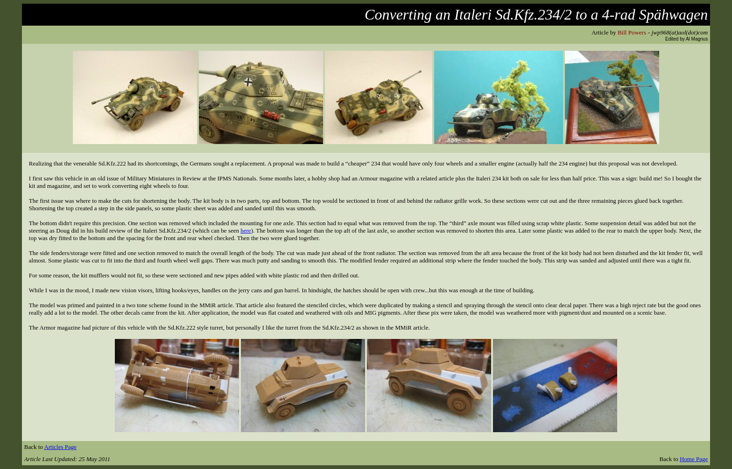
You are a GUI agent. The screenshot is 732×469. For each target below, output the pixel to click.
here (245, 230)
